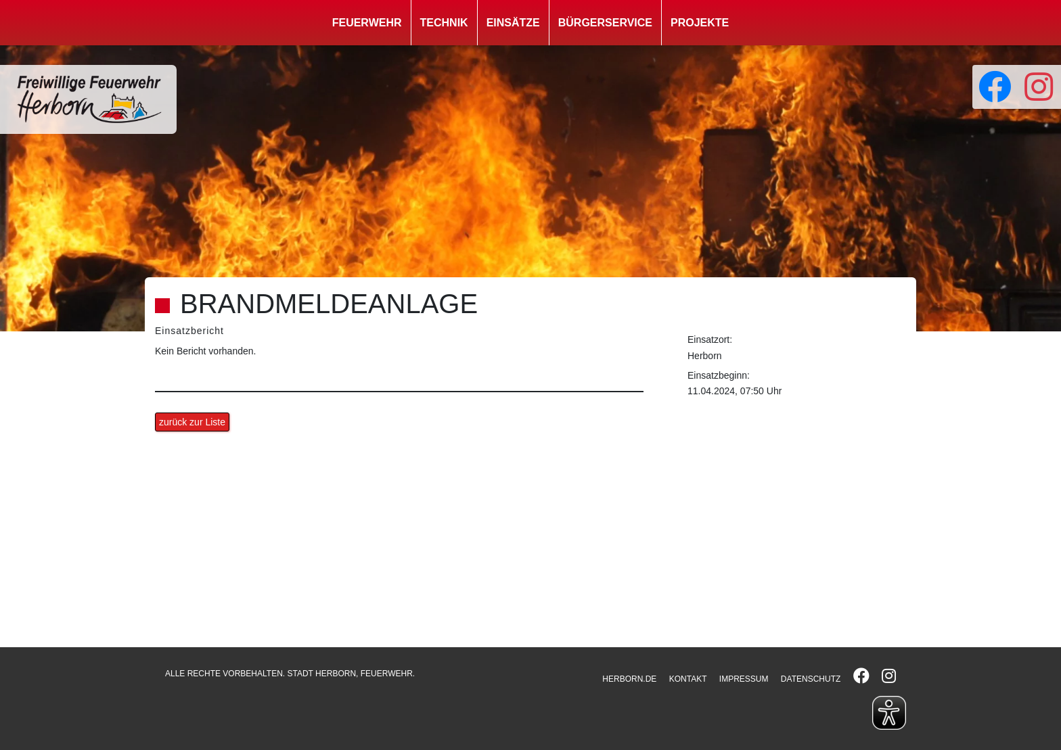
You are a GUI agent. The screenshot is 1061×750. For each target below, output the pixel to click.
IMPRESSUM (744, 679)
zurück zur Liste (192, 422)
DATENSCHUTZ (810, 679)
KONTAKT (688, 679)
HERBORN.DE (629, 679)
